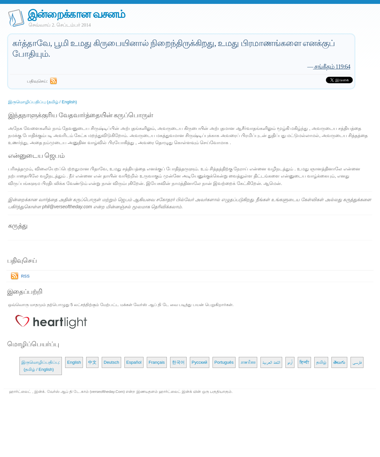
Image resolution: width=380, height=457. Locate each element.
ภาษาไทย (248, 362)
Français (157, 362)
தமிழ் (321, 362)
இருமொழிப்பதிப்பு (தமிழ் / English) (42, 101)
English (74, 362)
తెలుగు (339, 362)
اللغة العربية (271, 362)
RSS (25, 276)
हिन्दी (304, 362)
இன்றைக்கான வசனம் (76, 14)
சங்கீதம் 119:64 (331, 66)
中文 (92, 362)
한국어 (178, 362)
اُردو (290, 362)
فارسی (357, 362)
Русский (199, 362)
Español (134, 362)
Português (224, 362)
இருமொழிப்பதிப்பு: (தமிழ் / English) (40, 366)
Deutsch (111, 362)
